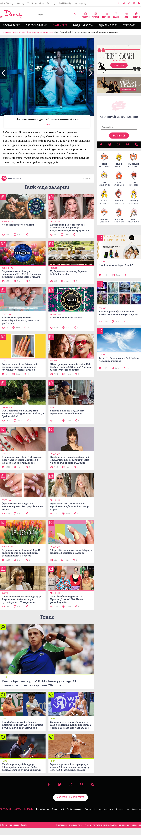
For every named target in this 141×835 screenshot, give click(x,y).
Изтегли (119, 68)
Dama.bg (20, 3)
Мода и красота (83, 25)
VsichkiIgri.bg (80, 3)
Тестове (106, 14)
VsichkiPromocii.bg (35, 3)
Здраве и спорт (108, 25)
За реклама (5, 816)
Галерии (95, 14)
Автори (17, 816)
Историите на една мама (40, 32)
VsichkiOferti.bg (6, 3)
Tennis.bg (51, 3)
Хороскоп (129, 25)
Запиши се (119, 138)
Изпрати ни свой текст (70, 804)
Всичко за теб (11, 25)
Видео (116, 14)
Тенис (47, 624)
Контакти (28, 816)
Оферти (136, 14)
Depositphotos (42, 816)
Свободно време (36, 25)
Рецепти (86, 14)
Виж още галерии (47, 194)
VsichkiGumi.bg (65, 3)
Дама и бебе (60, 25)
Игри (126, 14)
